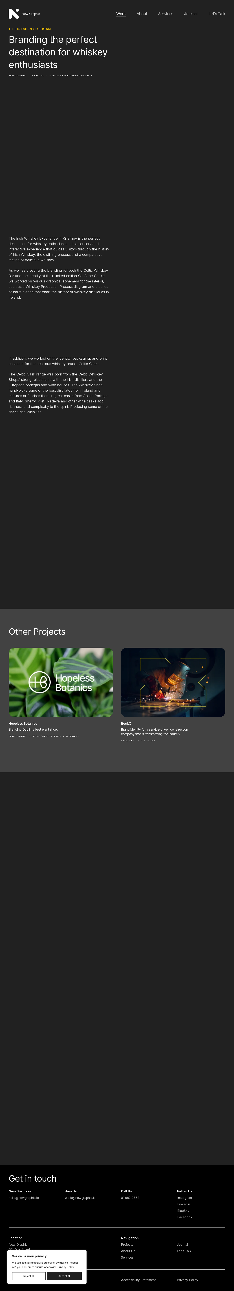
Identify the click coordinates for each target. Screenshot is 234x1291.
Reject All (28, 1276)
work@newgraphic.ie (80, 1198)
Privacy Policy (66, 1267)
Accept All (64, 1276)
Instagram (184, 1198)
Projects (127, 1244)
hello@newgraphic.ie (24, 1198)
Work (132, 14)
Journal (195, 14)
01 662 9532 (130, 1198)
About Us (128, 1251)
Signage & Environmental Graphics (71, 75)
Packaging (38, 75)
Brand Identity (18, 75)
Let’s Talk (184, 1251)
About (151, 14)
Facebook (184, 1217)
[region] (47, 1267)
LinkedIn (183, 1204)
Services (173, 14)
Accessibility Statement (138, 1280)
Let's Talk (218, 14)
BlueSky (183, 1211)
